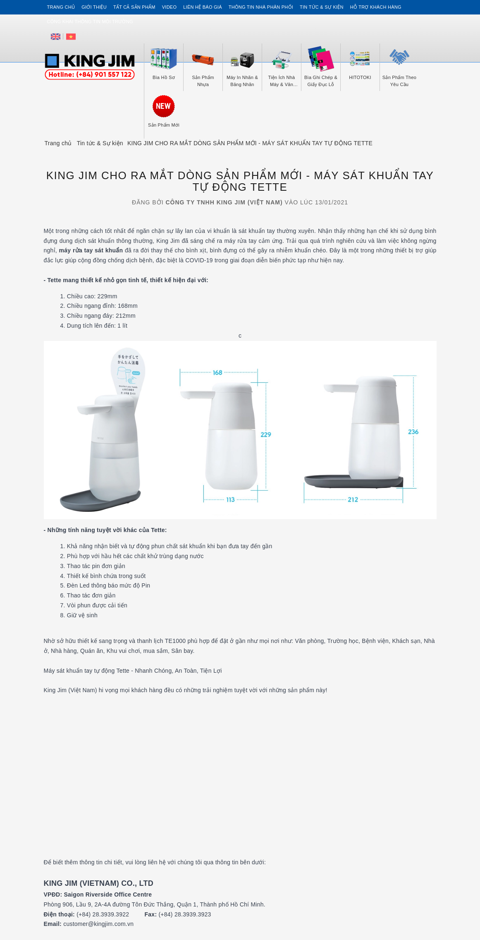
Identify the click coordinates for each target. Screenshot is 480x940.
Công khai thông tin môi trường (90, 21)
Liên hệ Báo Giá (202, 7)
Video (169, 7)
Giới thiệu (94, 7)
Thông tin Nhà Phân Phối (261, 7)
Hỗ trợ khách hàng (375, 7)
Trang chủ (61, 7)
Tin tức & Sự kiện (322, 7)
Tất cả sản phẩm (134, 7)
